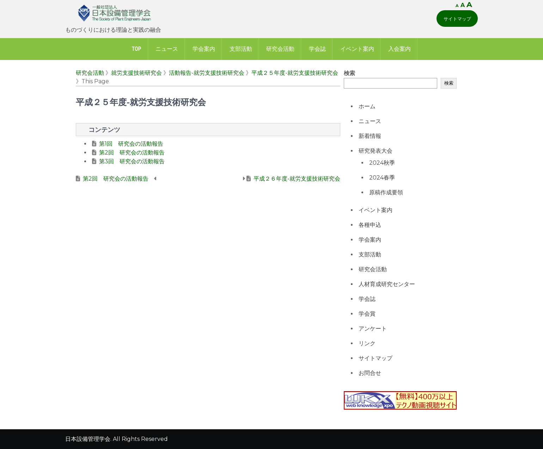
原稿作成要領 (386, 192)
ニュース (166, 48)
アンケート (373, 328)
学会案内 (204, 48)
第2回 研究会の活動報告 (132, 152)
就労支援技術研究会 (136, 72)
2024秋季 (382, 162)
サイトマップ (457, 19)
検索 (349, 73)
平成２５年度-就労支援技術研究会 (294, 72)
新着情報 (370, 136)
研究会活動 (280, 48)
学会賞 (367, 313)
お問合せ (370, 373)
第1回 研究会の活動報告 (131, 143)
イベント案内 (357, 48)
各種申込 (370, 225)
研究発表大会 (375, 150)
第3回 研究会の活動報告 (132, 161)
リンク (367, 343)
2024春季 (382, 177)
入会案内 (399, 48)
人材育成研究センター (387, 284)
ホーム (367, 106)
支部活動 (241, 48)
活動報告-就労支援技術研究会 (206, 72)
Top (136, 48)
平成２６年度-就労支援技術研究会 (297, 178)
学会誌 (317, 48)
